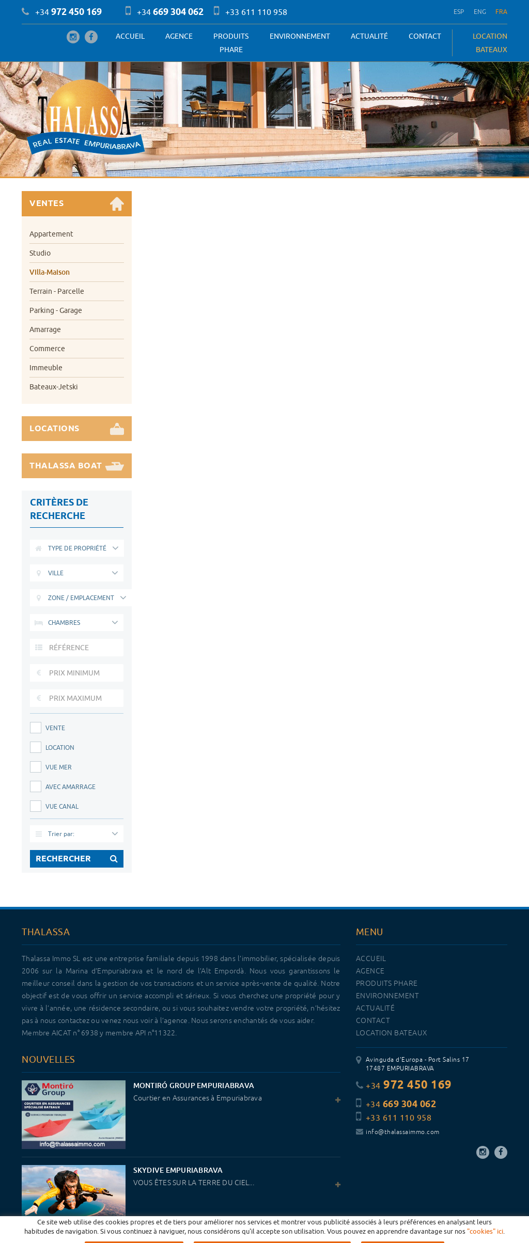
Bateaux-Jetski (53, 387)
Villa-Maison (49, 272)
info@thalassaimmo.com (398, 1132)
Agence (179, 36)
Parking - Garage (55, 310)
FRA (501, 11)
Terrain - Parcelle (56, 291)
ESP (459, 11)
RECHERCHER (77, 859)
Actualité (369, 36)
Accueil (130, 36)
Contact (425, 36)
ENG (480, 11)
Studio (40, 253)
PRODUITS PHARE (230, 43)
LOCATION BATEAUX (490, 43)
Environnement (300, 36)
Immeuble (46, 368)
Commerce (47, 348)
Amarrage (45, 329)
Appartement (51, 234)
